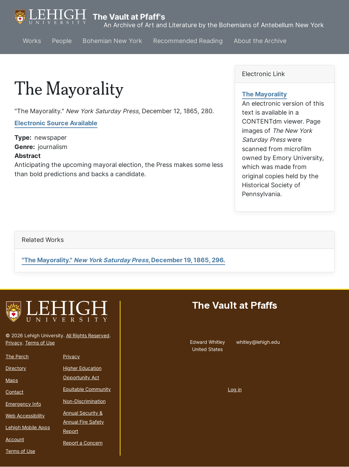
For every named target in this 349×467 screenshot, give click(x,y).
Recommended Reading (188, 40)
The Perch (17, 356)
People (62, 40)
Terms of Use (40, 342)
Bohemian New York (112, 40)
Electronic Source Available (55, 123)
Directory (16, 368)
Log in (235, 389)
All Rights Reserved (87, 335)
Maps (12, 380)
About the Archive (260, 40)
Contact (14, 392)
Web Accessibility (25, 415)
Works (32, 40)
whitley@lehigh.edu (258, 340)
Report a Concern (83, 442)
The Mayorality (264, 94)
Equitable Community (87, 389)
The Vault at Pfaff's (53, 17)
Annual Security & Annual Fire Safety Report (83, 422)
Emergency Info (23, 404)
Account (15, 439)
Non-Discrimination (84, 401)
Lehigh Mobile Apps (28, 427)
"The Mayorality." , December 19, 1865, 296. (123, 260)
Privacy (14, 342)
